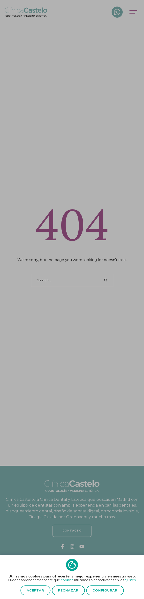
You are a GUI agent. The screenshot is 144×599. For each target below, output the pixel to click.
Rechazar (68, 590)
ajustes (130, 580)
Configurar (104, 590)
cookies (67, 580)
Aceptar (35, 590)
